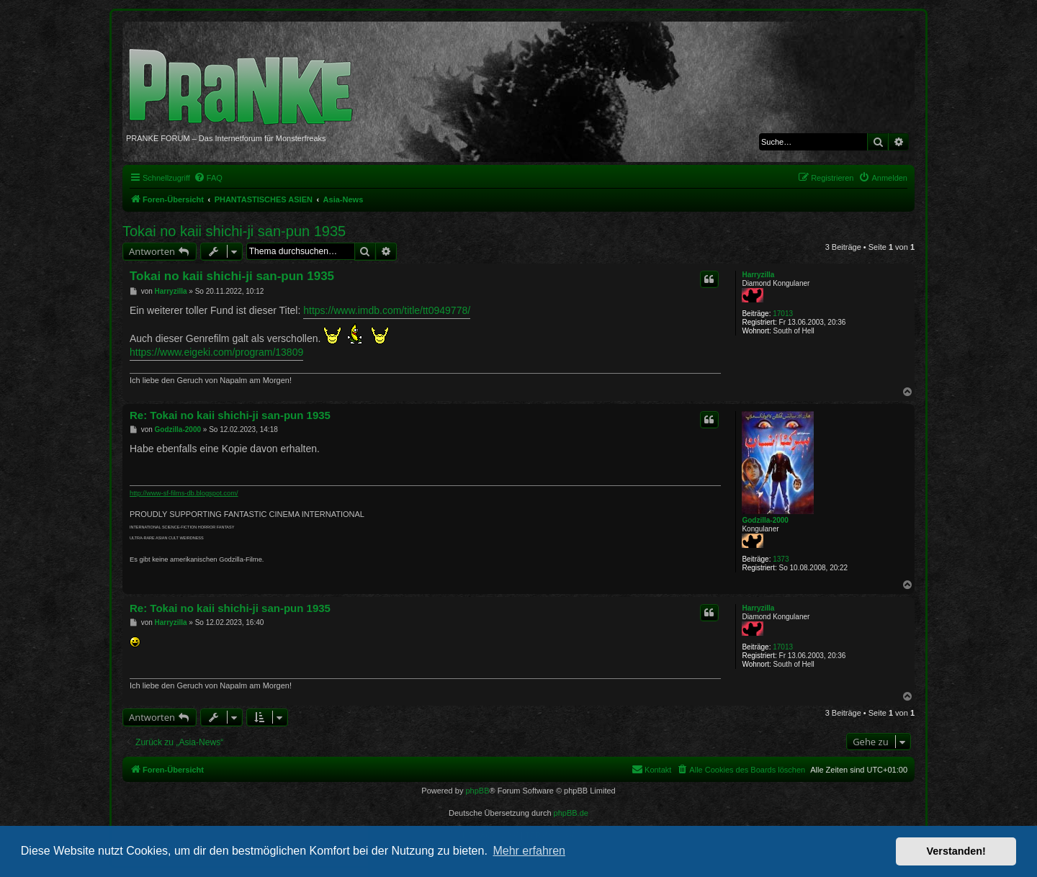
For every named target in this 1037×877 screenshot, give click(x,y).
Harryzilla (758, 275)
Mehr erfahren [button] (529, 851)
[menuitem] (208, 177)
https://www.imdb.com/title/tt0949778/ (386, 310)
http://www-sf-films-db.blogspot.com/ (184, 493)
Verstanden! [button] (956, 851)
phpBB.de (571, 813)
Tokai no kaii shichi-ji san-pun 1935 (234, 231)
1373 (781, 559)
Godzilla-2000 (765, 520)
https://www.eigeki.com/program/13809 (216, 352)
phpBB (477, 790)
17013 (783, 314)
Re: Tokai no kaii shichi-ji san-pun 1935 (230, 415)
